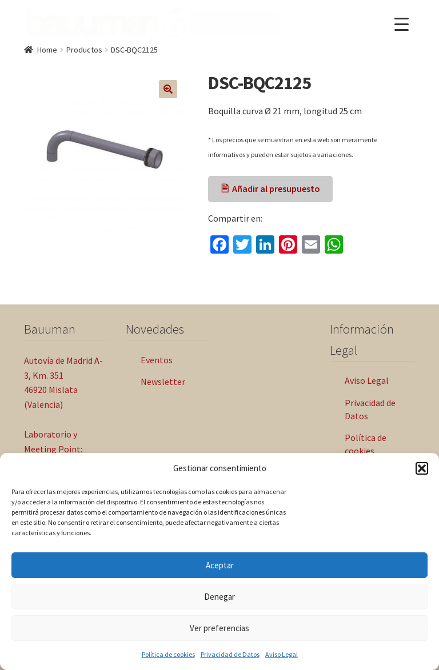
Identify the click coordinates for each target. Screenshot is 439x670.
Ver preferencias (219, 628)
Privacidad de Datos (230, 654)
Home (47, 50)
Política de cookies (168, 654)
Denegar (219, 596)
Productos (84, 50)
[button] (422, 468)
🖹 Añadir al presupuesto (270, 188)
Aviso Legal (281, 654)
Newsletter (163, 381)
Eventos (157, 360)
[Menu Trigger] (401, 24)
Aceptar (220, 565)
